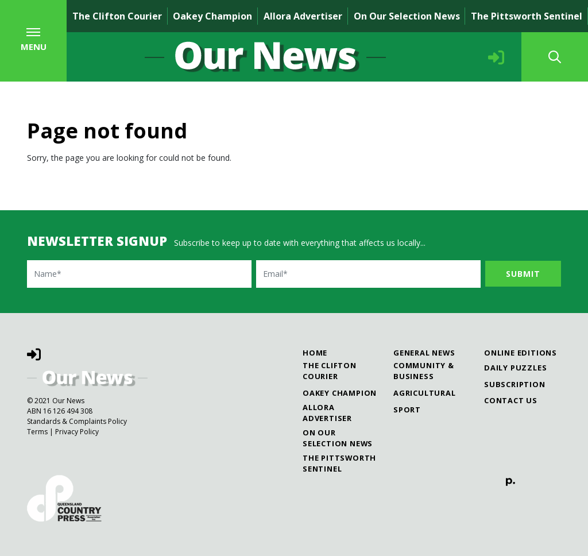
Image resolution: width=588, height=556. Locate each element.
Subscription (515, 384)
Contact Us (510, 400)
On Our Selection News (407, 16)
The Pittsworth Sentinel (526, 16)
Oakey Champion (212, 16)
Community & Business (423, 370)
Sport (407, 409)
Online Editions (520, 352)
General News (424, 352)
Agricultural (424, 393)
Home (315, 352)
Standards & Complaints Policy (77, 421)
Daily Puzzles (515, 367)
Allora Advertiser (303, 16)
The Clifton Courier (117, 16)
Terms (37, 432)
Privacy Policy (77, 432)
